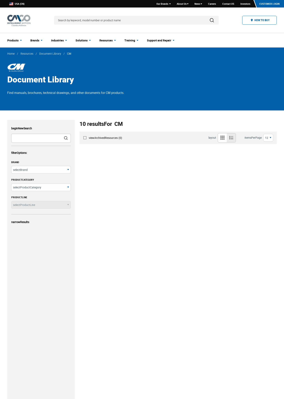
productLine (19, 197)
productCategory (22, 179)
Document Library (50, 53)
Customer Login (269, 3)
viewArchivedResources (105, 138)
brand (15, 162)
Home (11, 53)
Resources (27, 53)
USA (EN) (16, 3)
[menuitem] (15, 40)
